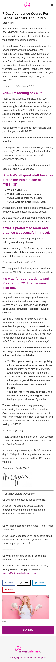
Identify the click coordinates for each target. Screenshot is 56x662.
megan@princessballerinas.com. (19, 573)
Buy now (28, 630)
